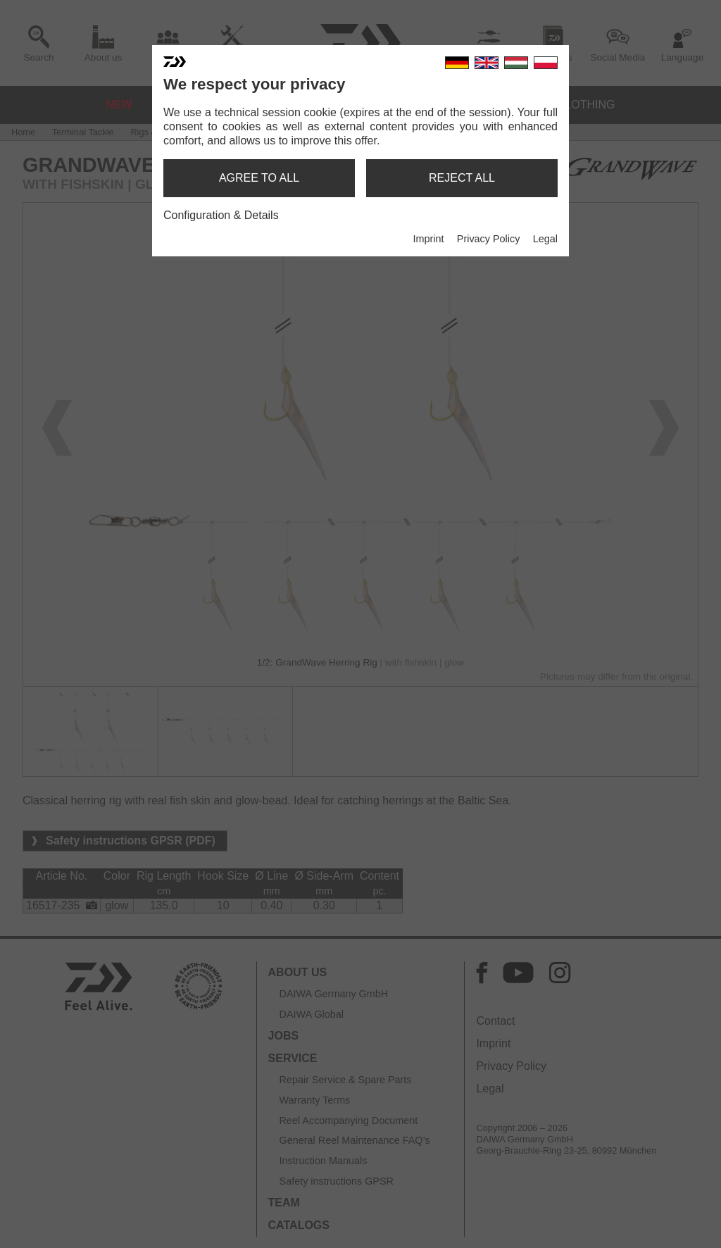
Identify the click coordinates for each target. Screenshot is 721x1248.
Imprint (428, 238)
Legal (545, 238)
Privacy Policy (488, 238)
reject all (462, 178)
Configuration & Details (221, 215)
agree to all (259, 178)
